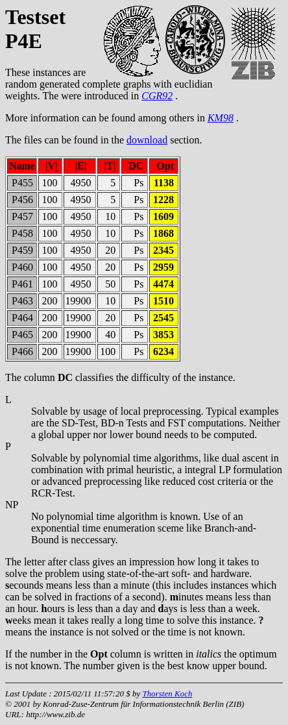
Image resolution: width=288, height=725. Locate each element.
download (146, 139)
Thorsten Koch (167, 693)
